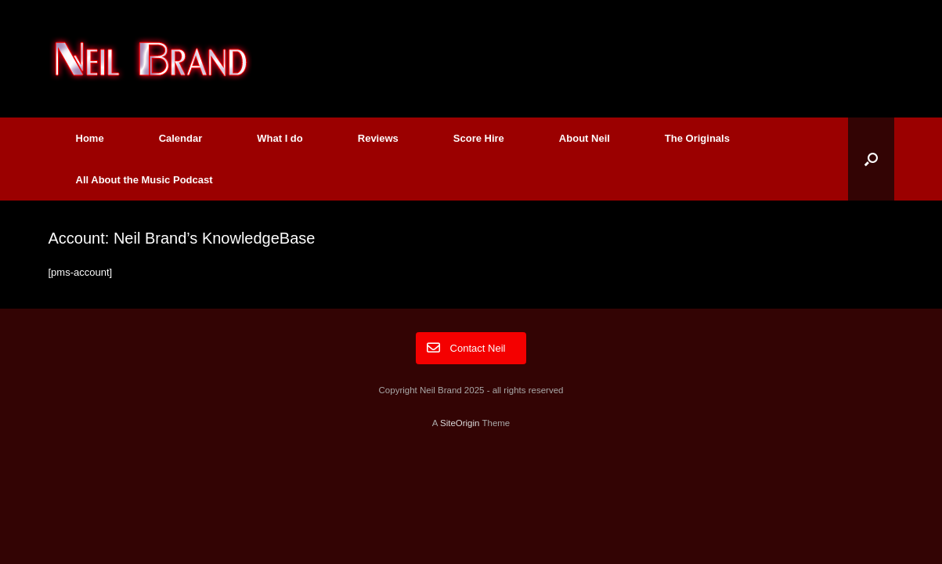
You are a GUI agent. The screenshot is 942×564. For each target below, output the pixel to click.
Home (90, 138)
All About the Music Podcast (144, 180)
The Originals (697, 138)
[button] (871, 159)
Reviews (378, 138)
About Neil (584, 138)
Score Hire (478, 138)
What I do (280, 138)
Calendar (181, 138)
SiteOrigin (460, 423)
